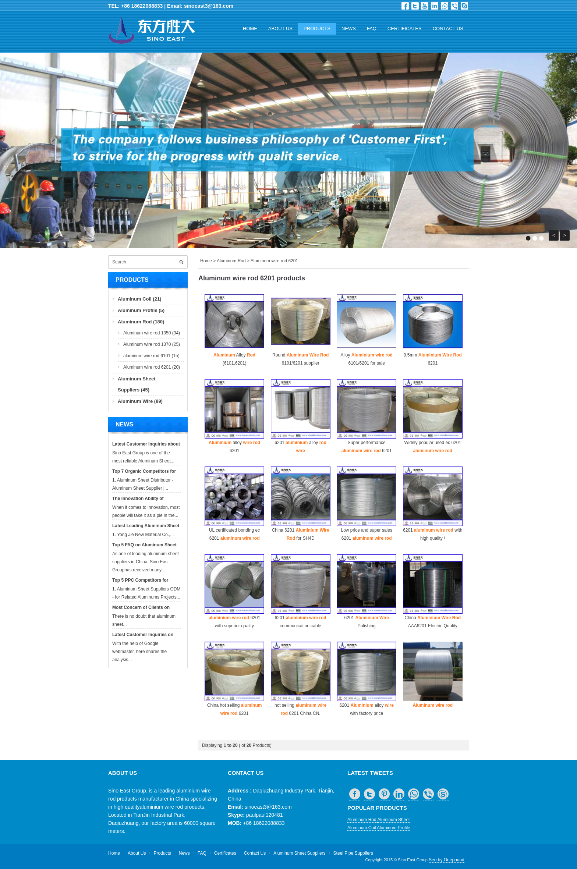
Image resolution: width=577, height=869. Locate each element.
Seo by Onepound (446, 859)
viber (454, 6)
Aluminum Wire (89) (140, 401)
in (435, 6)
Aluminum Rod (231, 260)
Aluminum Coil (361, 827)
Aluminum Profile (393, 827)
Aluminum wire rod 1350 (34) (151, 333)
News (348, 28)
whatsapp (444, 6)
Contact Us (448, 28)
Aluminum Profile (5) (141, 310)
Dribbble (425, 6)
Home (250, 28)
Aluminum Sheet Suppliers (299, 853)
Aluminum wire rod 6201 (274, 260)
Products (317, 28)
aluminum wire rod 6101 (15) (151, 355)
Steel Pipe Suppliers (353, 853)
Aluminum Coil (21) (139, 299)
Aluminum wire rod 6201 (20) (151, 367)
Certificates (404, 28)
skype (464, 6)
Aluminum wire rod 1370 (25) (151, 344)
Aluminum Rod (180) (141, 321)
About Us (280, 28)
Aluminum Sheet (393, 819)
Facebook (405, 6)
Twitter (415, 6)
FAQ (371, 28)
